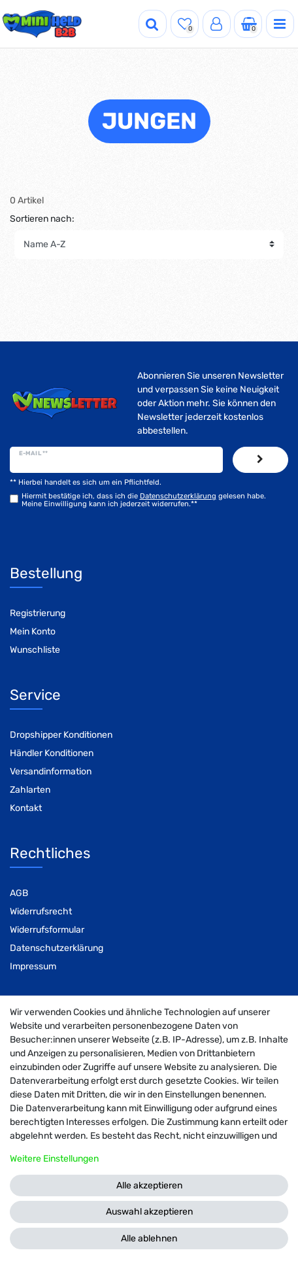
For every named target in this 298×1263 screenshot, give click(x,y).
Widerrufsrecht (41, 911)
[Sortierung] (149, 245)
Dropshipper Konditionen (61, 734)
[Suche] (153, 24)
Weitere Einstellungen (54, 1158)
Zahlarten (30, 789)
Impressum (33, 966)
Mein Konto (33, 631)
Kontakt (26, 808)
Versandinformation (50, 771)
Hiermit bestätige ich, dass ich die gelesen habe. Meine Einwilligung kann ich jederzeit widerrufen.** (144, 500)
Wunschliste (35, 649)
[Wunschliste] (185, 24)
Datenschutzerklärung (56, 948)
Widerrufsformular (47, 929)
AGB (19, 893)
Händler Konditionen (51, 753)
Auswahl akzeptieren (149, 1211)
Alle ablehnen (149, 1238)
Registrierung (37, 613)
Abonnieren (260, 460)
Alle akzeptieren (149, 1185)
